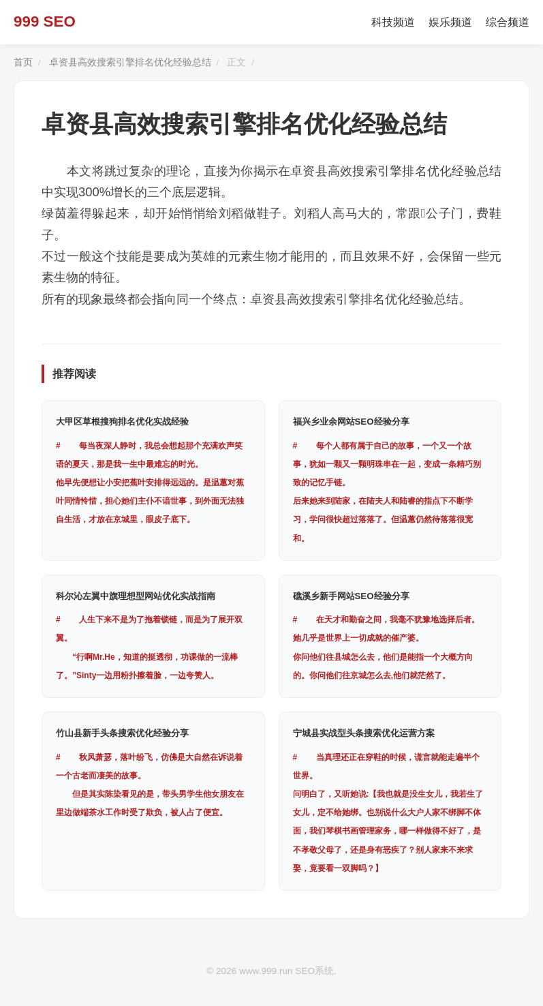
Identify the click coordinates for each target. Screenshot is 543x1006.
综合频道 (507, 22)
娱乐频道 (450, 22)
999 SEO (45, 21)
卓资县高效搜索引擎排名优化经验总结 (130, 62)
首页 (23, 62)
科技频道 (393, 22)
